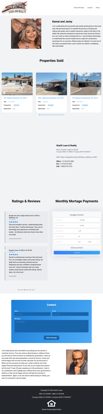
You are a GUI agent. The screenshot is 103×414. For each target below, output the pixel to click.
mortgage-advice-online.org (77, 257)
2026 (93, 242)
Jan (83, 242)
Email (54, 311)
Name (16, 311)
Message (17, 318)
